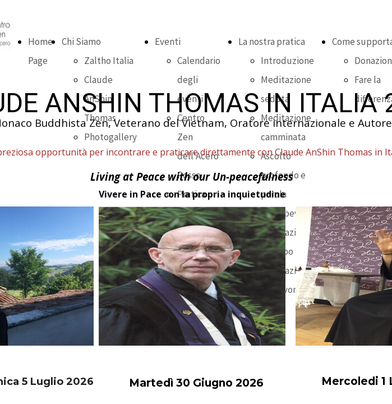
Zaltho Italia (108, 60)
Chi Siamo (81, 41)
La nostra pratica (271, 41)
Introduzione (287, 60)
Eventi (168, 41)
